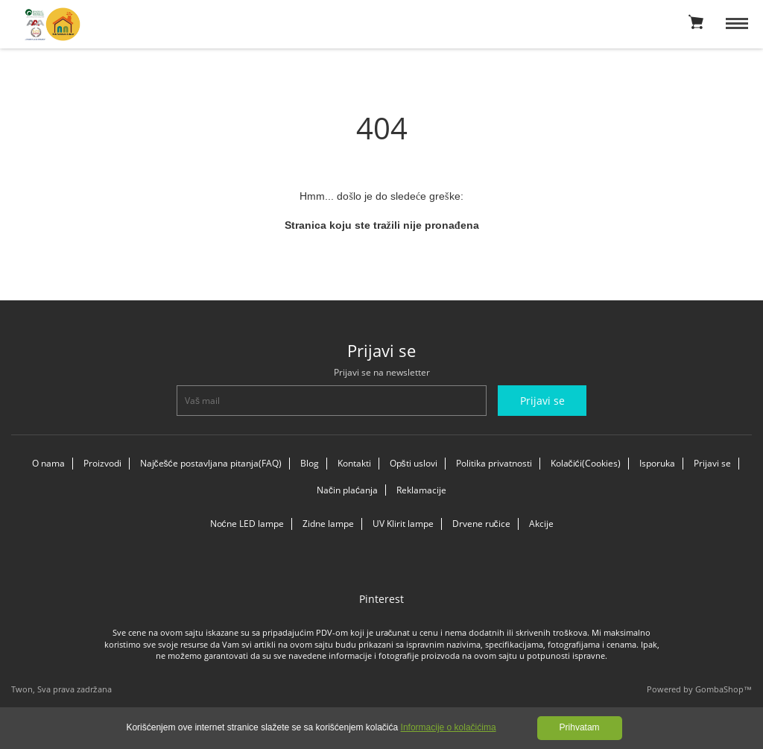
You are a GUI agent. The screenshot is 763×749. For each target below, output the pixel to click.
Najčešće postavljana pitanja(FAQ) (211, 463)
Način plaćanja (347, 490)
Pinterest (381, 599)
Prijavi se (712, 463)
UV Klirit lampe (403, 523)
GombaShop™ (723, 689)
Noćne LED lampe (247, 523)
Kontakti (354, 463)
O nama (48, 463)
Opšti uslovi (413, 463)
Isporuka (657, 463)
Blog (309, 463)
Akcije (541, 523)
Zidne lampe (328, 523)
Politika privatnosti (494, 463)
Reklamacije (421, 490)
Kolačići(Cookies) (586, 463)
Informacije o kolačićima (448, 727)
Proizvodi (102, 463)
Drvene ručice (481, 523)
